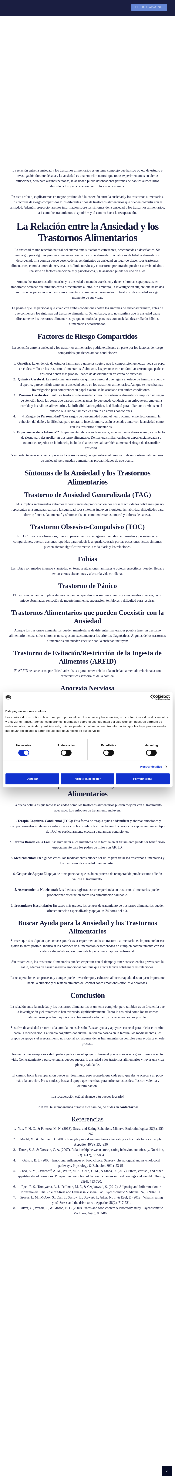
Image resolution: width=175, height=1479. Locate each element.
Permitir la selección (87, 778)
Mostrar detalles (151, 766)
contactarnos (129, 1107)
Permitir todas (142, 778)
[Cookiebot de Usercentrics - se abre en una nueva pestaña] (153, 697)
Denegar (32, 778)
